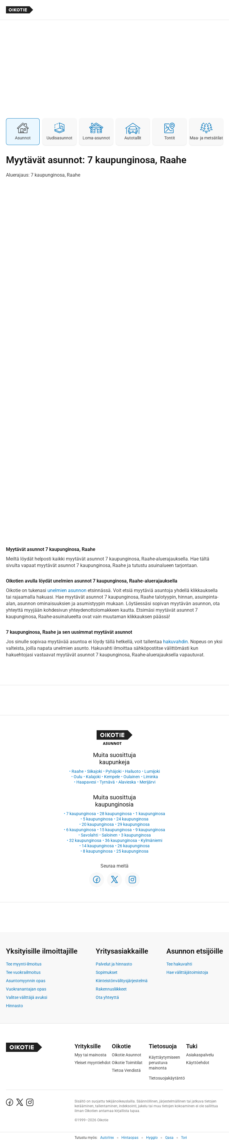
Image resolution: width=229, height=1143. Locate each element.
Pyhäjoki (113, 771)
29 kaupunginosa (133, 824)
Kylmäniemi (151, 840)
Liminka (150, 776)
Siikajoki (94, 771)
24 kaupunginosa (132, 819)
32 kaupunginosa (85, 840)
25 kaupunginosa (132, 851)
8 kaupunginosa (98, 851)
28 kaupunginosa (116, 813)
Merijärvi (147, 782)
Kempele (112, 776)
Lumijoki (152, 771)
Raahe (77, 771)
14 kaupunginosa (98, 845)
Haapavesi (86, 782)
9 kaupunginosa (150, 829)
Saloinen (109, 835)
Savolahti (89, 835)
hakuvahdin (175, 641)
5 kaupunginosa (98, 819)
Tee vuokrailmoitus (23, 972)
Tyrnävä (107, 782)
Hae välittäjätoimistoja (187, 972)
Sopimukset (106, 972)
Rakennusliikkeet (111, 989)
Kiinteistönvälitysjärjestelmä (122, 980)
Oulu (78, 776)
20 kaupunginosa (98, 824)
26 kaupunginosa (133, 845)
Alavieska (127, 782)
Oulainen (131, 776)
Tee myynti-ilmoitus (23, 964)
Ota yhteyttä (107, 997)
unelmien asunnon (66, 590)
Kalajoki (93, 776)
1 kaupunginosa (150, 813)
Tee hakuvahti (179, 964)
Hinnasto (14, 1005)
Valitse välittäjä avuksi (26, 997)
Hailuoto (133, 771)
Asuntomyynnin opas (25, 980)
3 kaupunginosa (136, 835)
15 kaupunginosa (116, 829)
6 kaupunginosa (81, 829)
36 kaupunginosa (121, 840)
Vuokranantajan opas (26, 989)
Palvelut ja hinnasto (114, 964)
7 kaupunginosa (81, 813)
